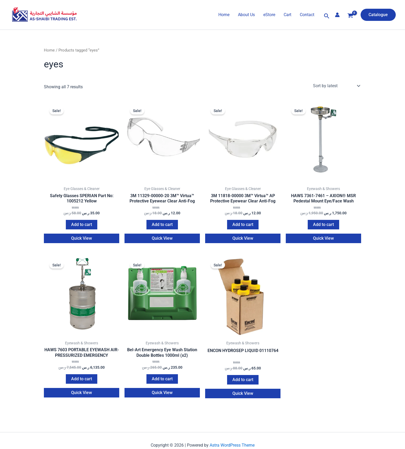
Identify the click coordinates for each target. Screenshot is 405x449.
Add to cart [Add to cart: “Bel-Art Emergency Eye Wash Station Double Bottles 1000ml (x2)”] (162, 380)
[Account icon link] (337, 14)
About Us (246, 14)
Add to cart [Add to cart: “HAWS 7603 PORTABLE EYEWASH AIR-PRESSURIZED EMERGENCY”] (81, 380)
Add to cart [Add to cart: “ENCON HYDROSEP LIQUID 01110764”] (242, 381)
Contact (307, 14)
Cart (287, 14)
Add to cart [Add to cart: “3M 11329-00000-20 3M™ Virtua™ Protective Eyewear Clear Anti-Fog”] (162, 225)
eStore (269, 14)
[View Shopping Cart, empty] (350, 16)
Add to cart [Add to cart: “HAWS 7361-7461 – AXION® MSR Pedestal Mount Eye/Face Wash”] (323, 225)
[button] (327, 16)
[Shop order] (336, 86)
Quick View (81, 239)
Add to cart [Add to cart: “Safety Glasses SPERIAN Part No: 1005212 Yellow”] (81, 225)
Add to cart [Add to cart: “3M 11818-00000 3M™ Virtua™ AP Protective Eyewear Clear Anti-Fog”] (242, 225)
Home (223, 14)
